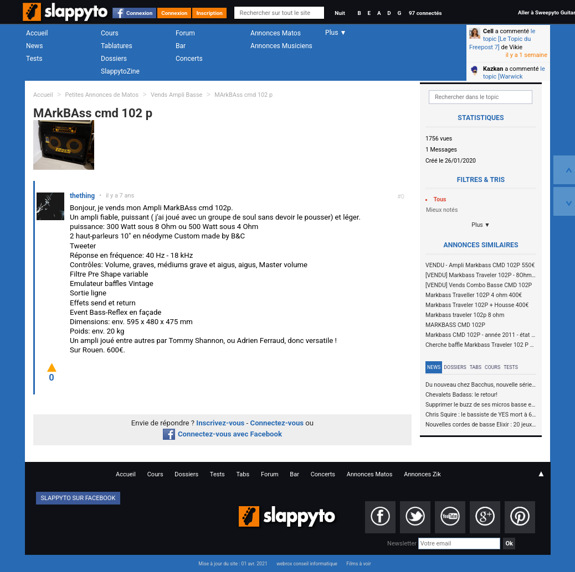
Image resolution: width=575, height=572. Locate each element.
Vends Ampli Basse (176, 94)
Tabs (475, 367)
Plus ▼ (480, 224)
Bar (181, 46)
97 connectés (425, 13)
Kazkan (493, 68)
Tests (34, 59)
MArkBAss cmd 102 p (243, 94)
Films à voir (358, 563)
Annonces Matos (275, 33)
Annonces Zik (422, 474)
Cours (110, 33)
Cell (488, 31)
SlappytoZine (120, 71)
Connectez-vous (277, 423)
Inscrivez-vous (220, 423)
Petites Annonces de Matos (101, 94)
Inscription (209, 13)
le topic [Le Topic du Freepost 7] (502, 39)
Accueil (37, 33)
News (34, 46)
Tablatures (116, 46)
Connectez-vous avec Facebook (222, 434)
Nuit (340, 13)
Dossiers (114, 59)
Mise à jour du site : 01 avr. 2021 (232, 563)
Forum (185, 33)
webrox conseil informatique (306, 563)
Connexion (139, 13)
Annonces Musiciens (281, 46)
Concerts (189, 59)
